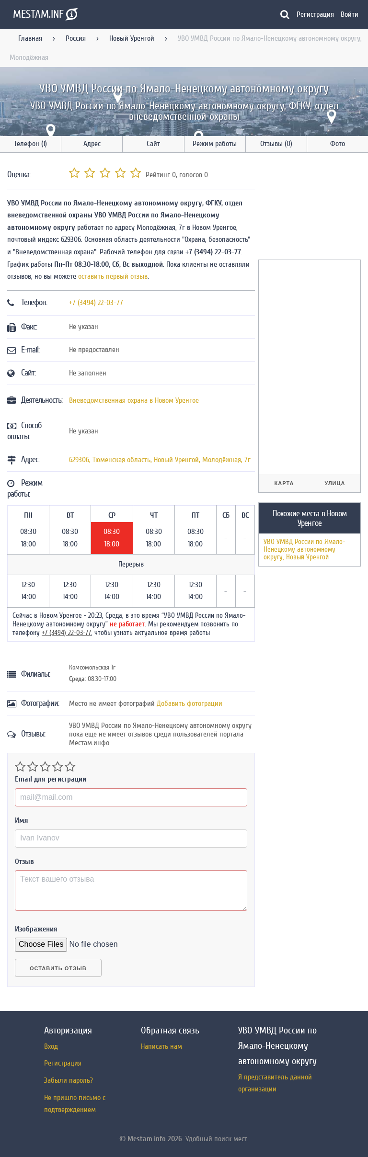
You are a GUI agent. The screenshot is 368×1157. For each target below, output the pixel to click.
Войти (349, 14)
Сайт (153, 143)
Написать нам (161, 1046)
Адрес (92, 143)
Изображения (36, 929)
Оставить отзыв (58, 968)
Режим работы (215, 143)
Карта (284, 483)
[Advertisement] (313, 208)
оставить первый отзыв (113, 276)
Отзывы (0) (276, 143)
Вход (51, 1046)
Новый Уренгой (131, 38)
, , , (160, 459)
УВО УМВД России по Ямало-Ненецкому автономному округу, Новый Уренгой (304, 549)
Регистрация (315, 14)
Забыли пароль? (68, 1080)
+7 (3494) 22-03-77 (96, 302)
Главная (30, 38)
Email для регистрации (50, 779)
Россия (76, 38)
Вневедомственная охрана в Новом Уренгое (134, 400)
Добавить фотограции (189, 703)
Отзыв (24, 861)
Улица (334, 483)
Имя (21, 820)
